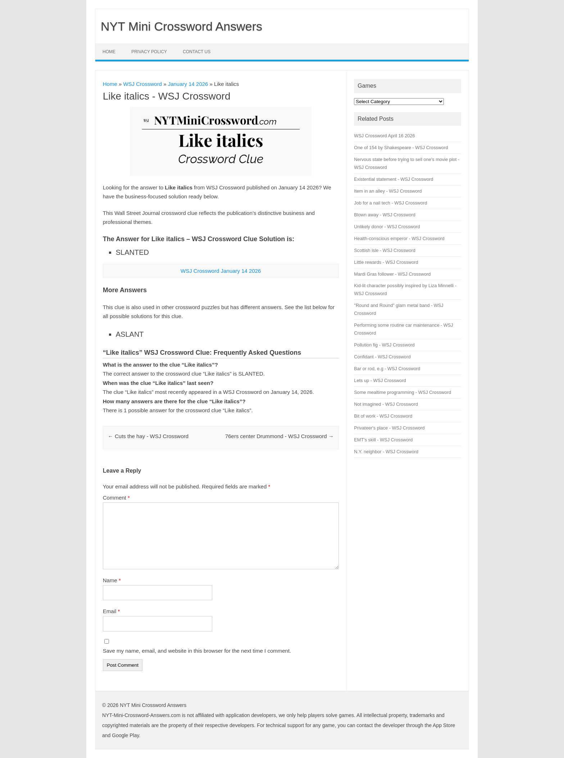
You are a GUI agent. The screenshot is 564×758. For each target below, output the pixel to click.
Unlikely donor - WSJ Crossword (387, 226)
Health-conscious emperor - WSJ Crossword (399, 238)
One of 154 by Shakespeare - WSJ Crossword (401, 147)
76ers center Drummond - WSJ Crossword (279, 436)
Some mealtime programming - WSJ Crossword (402, 392)
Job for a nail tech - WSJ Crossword (390, 203)
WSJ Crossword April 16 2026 (384, 135)
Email (111, 611)
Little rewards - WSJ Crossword (386, 262)
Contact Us (196, 51)
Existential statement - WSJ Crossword (393, 179)
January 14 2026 (188, 84)
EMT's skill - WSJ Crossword (383, 439)
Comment (116, 498)
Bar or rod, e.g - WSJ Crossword (387, 368)
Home (109, 51)
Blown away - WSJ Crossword (384, 214)
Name (112, 580)
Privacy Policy (149, 51)
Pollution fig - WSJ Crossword (384, 345)
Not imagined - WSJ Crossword (386, 404)
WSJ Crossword (142, 84)
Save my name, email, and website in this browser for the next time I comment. (197, 651)
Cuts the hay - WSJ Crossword (148, 436)
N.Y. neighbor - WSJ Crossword (386, 451)
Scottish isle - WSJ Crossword (384, 250)
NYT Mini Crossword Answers (181, 26)
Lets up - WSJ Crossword (380, 380)
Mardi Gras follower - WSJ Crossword (392, 274)
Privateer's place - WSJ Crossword (389, 428)
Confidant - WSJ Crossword (382, 356)
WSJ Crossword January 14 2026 (221, 271)
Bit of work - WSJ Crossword (383, 416)
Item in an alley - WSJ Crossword (388, 191)
